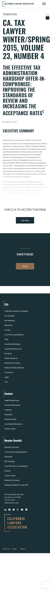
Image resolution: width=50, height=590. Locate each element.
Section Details (10, 419)
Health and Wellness (12, 344)
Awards (7, 471)
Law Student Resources (13, 424)
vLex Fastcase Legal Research (16, 452)
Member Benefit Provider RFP (16, 485)
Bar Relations (9, 320)
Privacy (23, 549)
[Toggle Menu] (44, 4)
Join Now (25, 220)
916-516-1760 (9, 500)
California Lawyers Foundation (16, 311)
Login (6, 377)
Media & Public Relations (14, 367)
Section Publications (12, 405)
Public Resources (11, 358)
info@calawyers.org (11, 503)
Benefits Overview (11, 447)
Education (8, 414)
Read (25, 266)
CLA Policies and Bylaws (14, 334)
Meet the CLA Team (12, 363)
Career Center (10, 428)
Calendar (8, 410)
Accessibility (9, 316)
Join (6, 382)
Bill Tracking (9, 461)
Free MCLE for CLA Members (16, 466)
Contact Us (8, 372)
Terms (14, 549)
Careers (7, 330)
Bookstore (8, 325)
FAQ (6, 339)
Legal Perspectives (11, 400)
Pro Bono (8, 353)
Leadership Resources (12, 349)
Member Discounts (12, 480)
